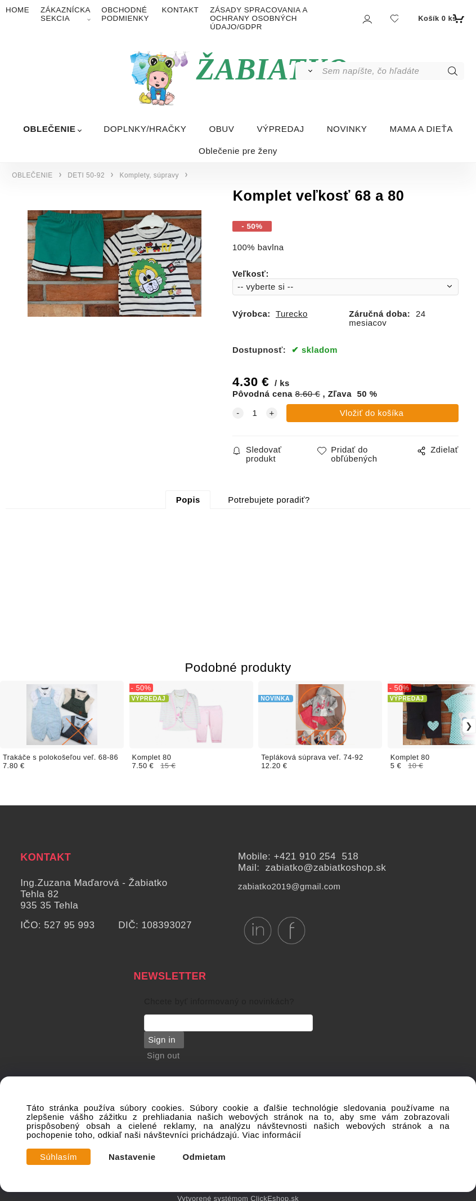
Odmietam (204, 1157)
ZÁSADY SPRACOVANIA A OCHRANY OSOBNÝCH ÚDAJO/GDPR (258, 18)
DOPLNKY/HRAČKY (145, 129)
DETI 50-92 (86, 175)
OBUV (221, 129)
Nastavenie (132, 1157)
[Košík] (439, 18)
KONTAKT (180, 10)
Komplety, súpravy (149, 175)
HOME (17, 10)
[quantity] (255, 413)
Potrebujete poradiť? (268, 499)
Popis (188, 499)
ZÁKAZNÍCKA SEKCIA (65, 14)
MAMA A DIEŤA (420, 129)
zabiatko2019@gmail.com (289, 886)
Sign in (161, 1039)
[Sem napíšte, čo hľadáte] (392, 71)
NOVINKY (347, 129)
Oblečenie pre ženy (238, 151)
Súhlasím (58, 1157)
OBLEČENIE (49, 129)
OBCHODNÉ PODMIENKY (125, 14)
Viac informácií (272, 1135)
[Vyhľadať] (308, 71)
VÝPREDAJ (280, 129)
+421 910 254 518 (316, 856)
